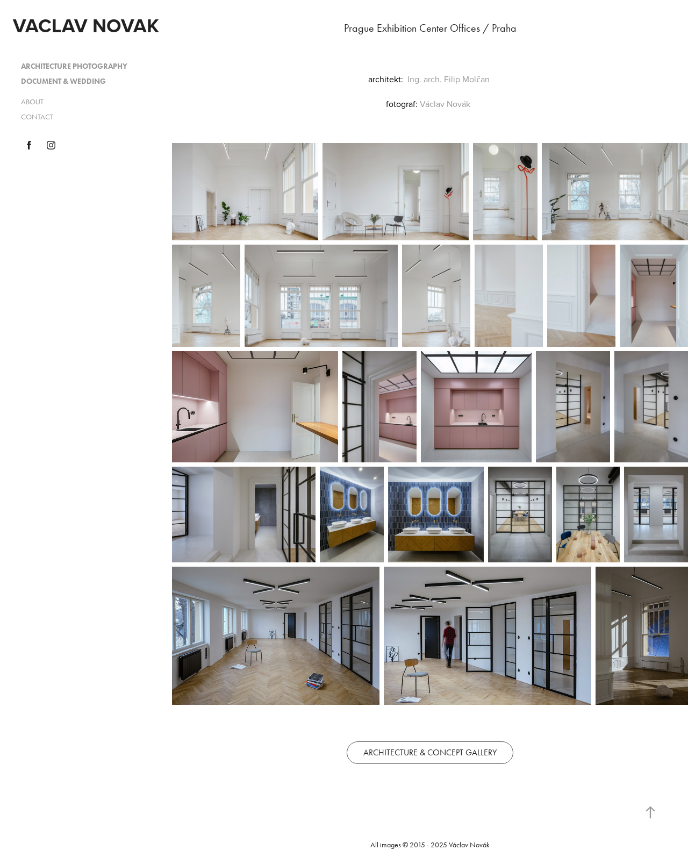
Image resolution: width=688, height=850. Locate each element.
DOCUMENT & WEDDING (63, 81)
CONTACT (37, 117)
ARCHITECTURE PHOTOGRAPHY (74, 66)
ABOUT (32, 101)
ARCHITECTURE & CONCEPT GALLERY (430, 752)
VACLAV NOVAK (86, 25)
